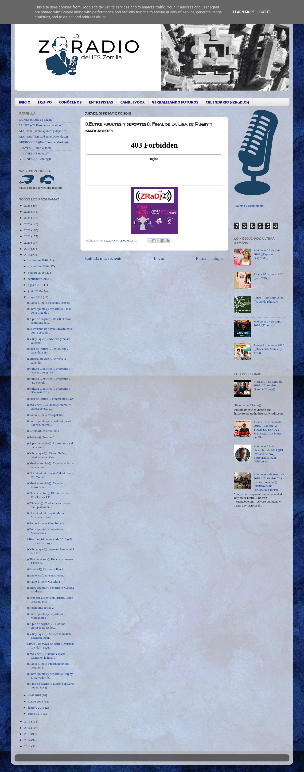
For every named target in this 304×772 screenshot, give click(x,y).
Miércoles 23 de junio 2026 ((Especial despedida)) (267, 254)
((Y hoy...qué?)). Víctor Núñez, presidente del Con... (47, 455)
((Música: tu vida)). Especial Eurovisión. (45, 485)
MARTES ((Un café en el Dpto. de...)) (43, 136)
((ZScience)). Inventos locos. (45, 575)
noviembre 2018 (38, 266)
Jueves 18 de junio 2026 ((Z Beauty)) (268, 276)
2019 (27, 248)
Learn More (244, 12)
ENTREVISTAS (101, 102)
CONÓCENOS (70, 102)
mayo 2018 (35, 297)
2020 (27, 242)
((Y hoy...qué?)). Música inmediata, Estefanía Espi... (49, 635)
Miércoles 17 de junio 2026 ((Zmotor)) (267, 323)
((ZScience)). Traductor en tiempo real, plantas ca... (48, 505)
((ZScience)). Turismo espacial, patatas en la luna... (47, 655)
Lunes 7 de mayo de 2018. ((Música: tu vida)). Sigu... (50, 645)
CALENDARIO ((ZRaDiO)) (227, 102)
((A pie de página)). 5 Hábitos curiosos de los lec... (46, 625)
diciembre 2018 (38, 260)
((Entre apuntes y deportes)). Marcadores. (45, 531)
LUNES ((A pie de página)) (36, 119)
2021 (27, 236)
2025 (27, 211)
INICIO (24, 102)
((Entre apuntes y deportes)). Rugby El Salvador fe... (50, 675)
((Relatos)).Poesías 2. (41, 607)
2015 (27, 734)
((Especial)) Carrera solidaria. (46, 569)
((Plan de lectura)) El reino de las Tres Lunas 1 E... (48, 495)
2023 (27, 224)
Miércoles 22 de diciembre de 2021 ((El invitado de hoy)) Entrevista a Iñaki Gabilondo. (268, 454)
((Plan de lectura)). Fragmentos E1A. (50, 398)
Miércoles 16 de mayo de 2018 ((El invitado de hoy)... (49, 541)
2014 (27, 740)
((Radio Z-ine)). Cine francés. (46, 523)
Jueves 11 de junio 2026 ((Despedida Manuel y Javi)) (268, 348)
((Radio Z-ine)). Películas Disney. (48, 302)
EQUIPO (45, 102)
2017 (27, 721)
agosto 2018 (36, 285)
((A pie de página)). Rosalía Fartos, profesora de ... (49, 320)
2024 (27, 217)
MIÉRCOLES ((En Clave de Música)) (43, 142)
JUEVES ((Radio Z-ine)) (35, 148)
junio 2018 (35, 291)
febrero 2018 (36, 707)
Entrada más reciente (103, 258)
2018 (27, 255)
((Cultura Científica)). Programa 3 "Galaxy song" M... (48, 370)
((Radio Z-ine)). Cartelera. (44, 581)
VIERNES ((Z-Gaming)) (35, 159)
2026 (27, 205)
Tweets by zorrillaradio (249, 205)
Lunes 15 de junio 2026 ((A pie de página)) (268, 299)
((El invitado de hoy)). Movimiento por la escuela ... (49, 330)
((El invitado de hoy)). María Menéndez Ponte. (45, 515)
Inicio (159, 258)
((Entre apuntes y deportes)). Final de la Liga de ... (49, 310)
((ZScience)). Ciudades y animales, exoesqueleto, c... (49, 406)
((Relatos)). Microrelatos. (43, 431)
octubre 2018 (36, 272)
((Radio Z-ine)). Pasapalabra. (45, 415)
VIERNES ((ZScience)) (34, 153)
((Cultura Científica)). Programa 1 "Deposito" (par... (48, 390)
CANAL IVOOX (132, 102)
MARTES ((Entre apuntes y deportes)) (43, 131)
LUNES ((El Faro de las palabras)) (41, 125)
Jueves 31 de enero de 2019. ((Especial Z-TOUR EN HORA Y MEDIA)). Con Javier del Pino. (267, 429)
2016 (27, 728)
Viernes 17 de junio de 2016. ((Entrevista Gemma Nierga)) (267, 385)
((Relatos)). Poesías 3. (41, 437)
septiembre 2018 (39, 278)
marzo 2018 (36, 701)
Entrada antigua (210, 258)
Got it (264, 12)
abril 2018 (35, 695)
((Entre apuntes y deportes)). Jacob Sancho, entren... (49, 422)
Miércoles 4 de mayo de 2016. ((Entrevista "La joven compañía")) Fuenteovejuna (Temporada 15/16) (268, 481)
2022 (27, 230)
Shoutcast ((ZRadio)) (247, 405)
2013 (27, 746)
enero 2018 (35, 713)
